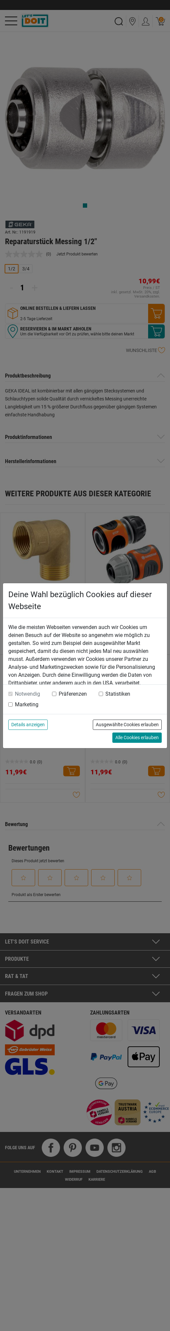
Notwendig (27, 694)
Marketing (26, 704)
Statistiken (117, 694)
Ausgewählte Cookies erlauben (127, 724)
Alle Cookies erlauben (137, 737)
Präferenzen (73, 694)
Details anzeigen (28, 724)
